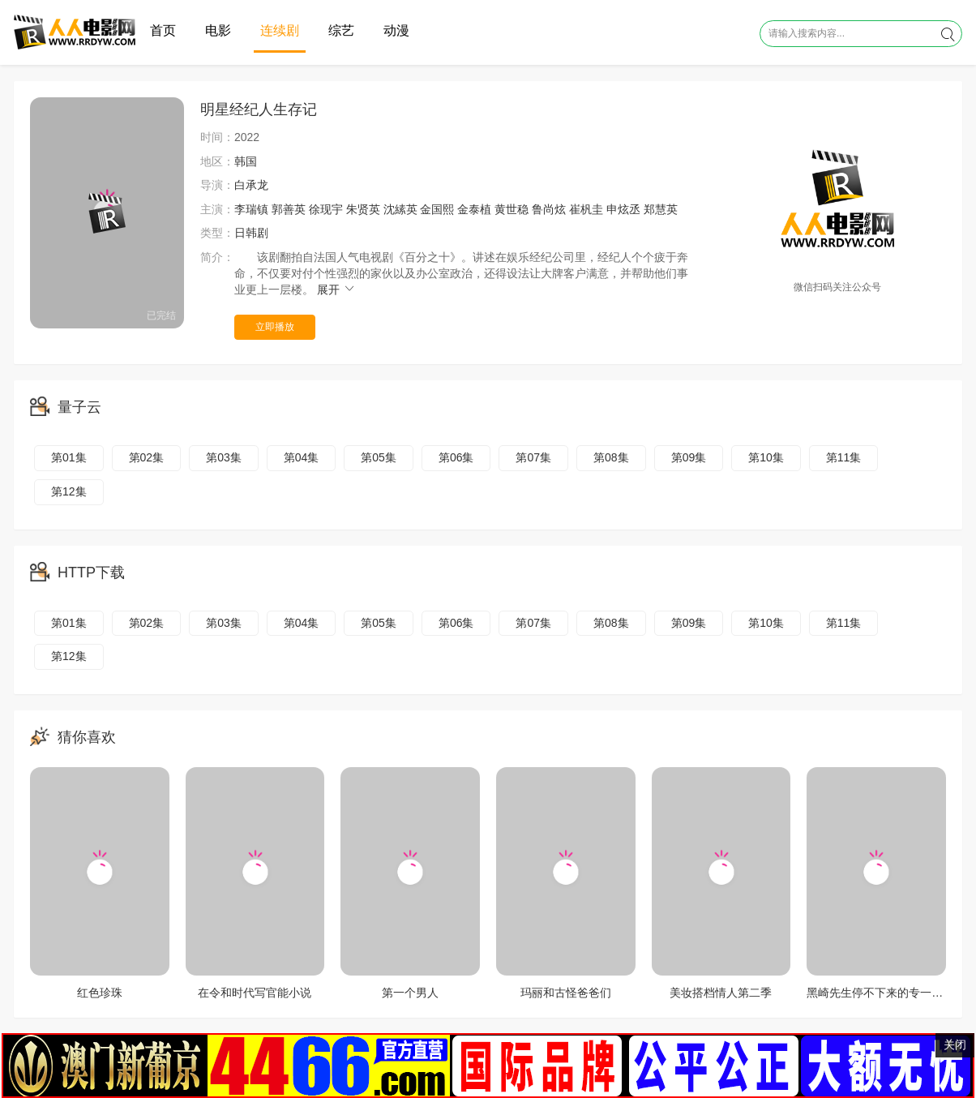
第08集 (611, 457)
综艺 (341, 30)
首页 (163, 30)
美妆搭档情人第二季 (721, 992)
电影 (218, 30)
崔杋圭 (586, 209)
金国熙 (437, 209)
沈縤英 (400, 209)
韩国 (245, 161)
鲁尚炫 (549, 209)
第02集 (147, 457)
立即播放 (274, 326)
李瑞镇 (251, 209)
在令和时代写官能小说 (254, 992)
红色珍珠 (99, 992)
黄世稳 (511, 209)
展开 (336, 289)
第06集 (456, 457)
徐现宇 (326, 209)
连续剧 (279, 30)
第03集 (224, 457)
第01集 (69, 457)
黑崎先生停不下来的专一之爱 (880, 992)
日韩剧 (251, 232)
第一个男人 (410, 992)
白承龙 (251, 184)
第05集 (378, 457)
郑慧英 (661, 209)
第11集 (844, 457)
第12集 (69, 491)
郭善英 (289, 209)
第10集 (766, 457)
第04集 (301, 457)
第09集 (689, 457)
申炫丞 (623, 209)
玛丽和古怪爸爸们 (565, 992)
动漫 (396, 30)
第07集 (533, 457)
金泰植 (474, 209)
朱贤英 (363, 209)
